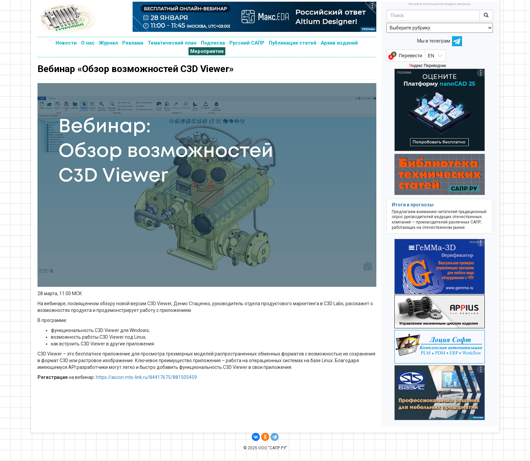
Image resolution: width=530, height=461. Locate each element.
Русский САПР (246, 43)
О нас (88, 43)
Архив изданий (339, 43)
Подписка (213, 43)
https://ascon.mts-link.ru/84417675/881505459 (146, 377)
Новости (66, 43)
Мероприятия (207, 51)
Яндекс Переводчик (427, 65)
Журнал (108, 43)
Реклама (132, 43)
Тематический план (172, 43)
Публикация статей (292, 43)
